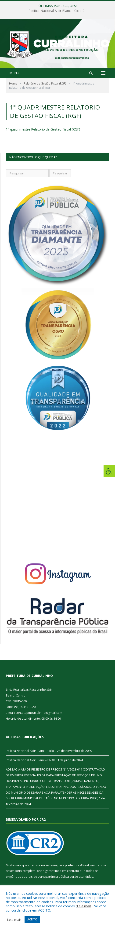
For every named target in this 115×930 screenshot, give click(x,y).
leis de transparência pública (48, 876)
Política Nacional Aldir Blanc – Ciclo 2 (56, 11)
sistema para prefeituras (63, 865)
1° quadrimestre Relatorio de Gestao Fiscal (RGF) (43, 129)
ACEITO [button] (32, 919)
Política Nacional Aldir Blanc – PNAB (30, 760)
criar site (34, 865)
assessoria (14, 871)
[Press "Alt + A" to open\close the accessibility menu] (109, 471)
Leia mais (84, 906)
